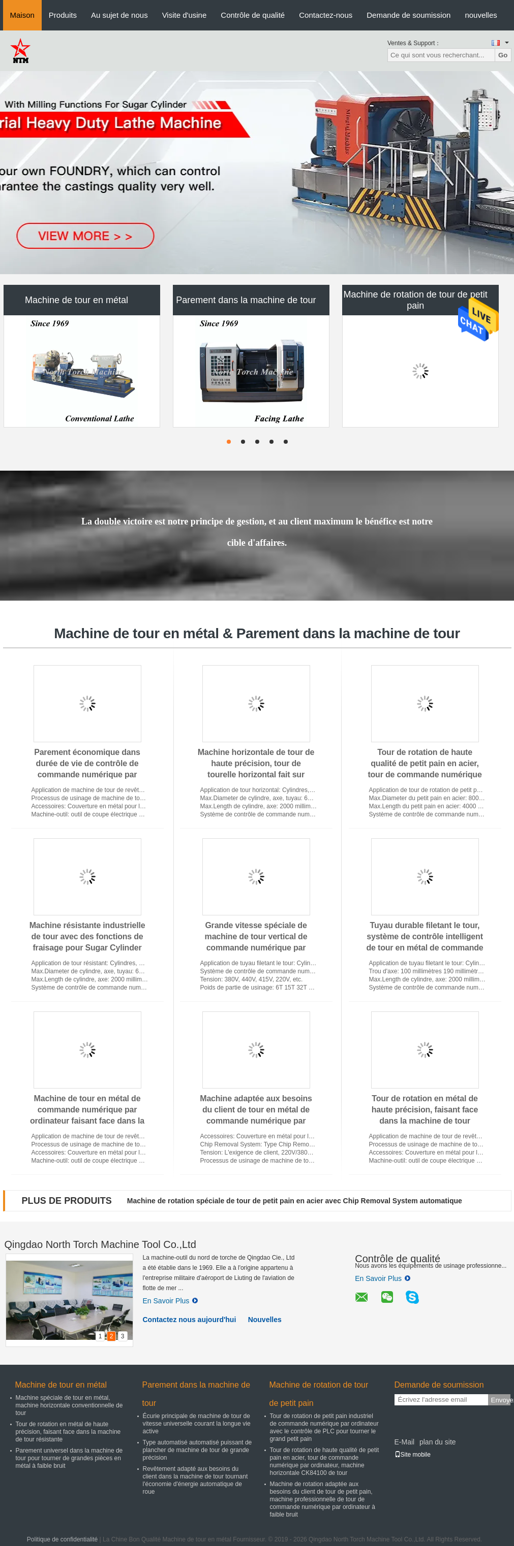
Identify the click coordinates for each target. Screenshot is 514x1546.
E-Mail (405, 1442)
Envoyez (500, 1400)
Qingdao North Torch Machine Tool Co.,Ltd (100, 1244)
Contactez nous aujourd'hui (189, 1319)
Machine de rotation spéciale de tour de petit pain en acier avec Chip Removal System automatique (294, 1201)
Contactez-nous (325, 15)
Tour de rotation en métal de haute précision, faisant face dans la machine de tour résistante (68, 1432)
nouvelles (481, 15)
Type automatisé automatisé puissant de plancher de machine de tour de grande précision (197, 1450)
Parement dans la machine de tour (246, 300)
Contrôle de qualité (253, 15)
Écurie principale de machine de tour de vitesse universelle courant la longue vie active (197, 1423)
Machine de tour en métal (76, 300)
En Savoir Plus (170, 1301)
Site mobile (413, 1454)
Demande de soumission (408, 15)
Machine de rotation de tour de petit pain (416, 300)
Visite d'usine (184, 15)
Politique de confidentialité (62, 1539)
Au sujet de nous (119, 15)
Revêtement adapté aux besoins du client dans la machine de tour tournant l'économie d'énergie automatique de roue (195, 1480)
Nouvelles (265, 1319)
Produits (63, 15)
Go (503, 55)
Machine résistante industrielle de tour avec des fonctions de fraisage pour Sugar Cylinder (87, 936)
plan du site (437, 1442)
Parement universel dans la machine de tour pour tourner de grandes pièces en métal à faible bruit (69, 1458)
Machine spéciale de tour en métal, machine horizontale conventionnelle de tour (69, 1405)
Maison (22, 15)
